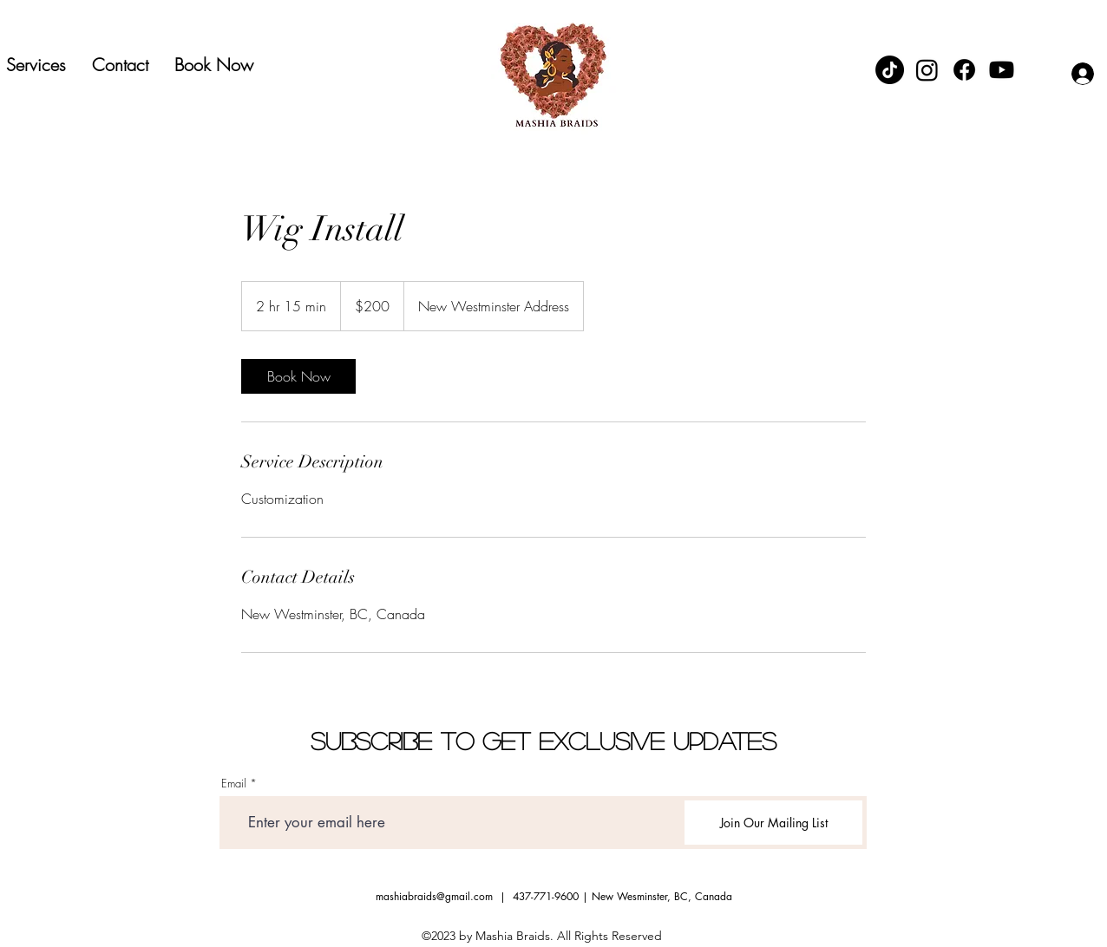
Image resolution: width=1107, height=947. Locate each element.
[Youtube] (1001, 70)
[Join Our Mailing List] (773, 822)
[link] (298, 376)
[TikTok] (889, 70)
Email (233, 783)
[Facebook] (964, 70)
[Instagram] (927, 70)
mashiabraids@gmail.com (434, 896)
